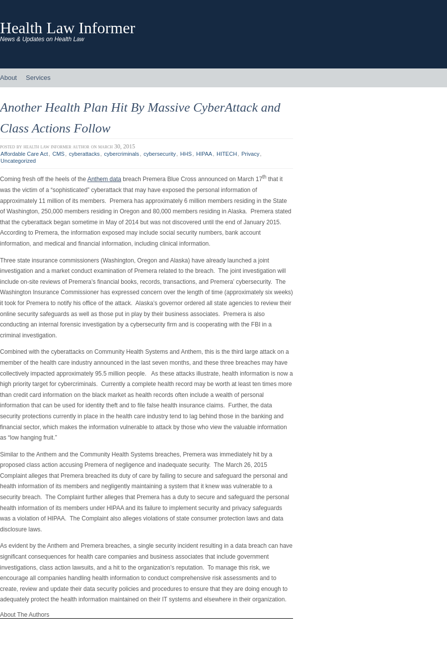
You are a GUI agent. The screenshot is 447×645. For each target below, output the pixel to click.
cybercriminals (122, 154)
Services (38, 77)
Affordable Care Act (24, 154)
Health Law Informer (67, 28)
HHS (186, 154)
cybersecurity (160, 154)
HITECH (227, 154)
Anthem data (104, 179)
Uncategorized (18, 161)
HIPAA (204, 154)
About (8, 77)
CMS (58, 154)
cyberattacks (84, 154)
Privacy (250, 154)
